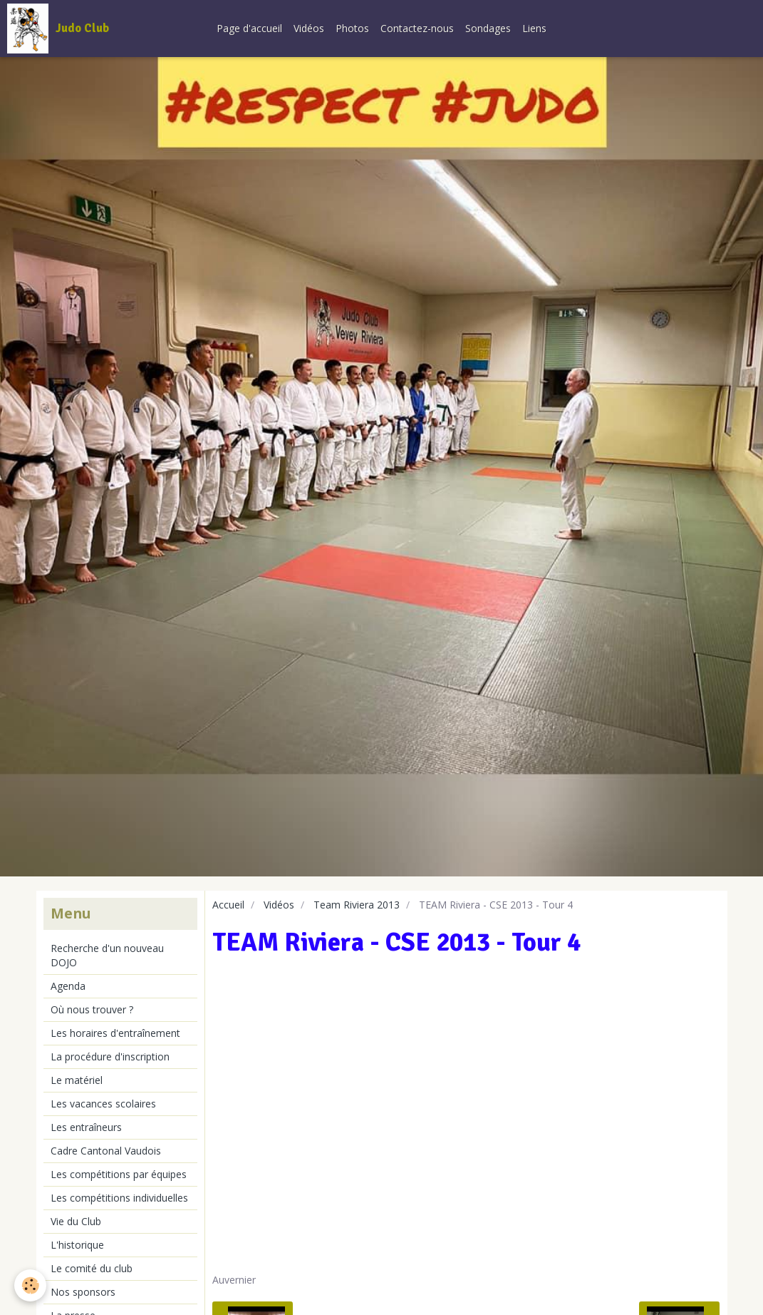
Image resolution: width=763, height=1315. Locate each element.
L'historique (77, 1245)
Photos (352, 28)
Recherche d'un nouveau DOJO (107, 955)
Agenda (68, 986)
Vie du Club (76, 1221)
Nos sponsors (83, 1292)
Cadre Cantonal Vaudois (106, 1150)
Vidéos (309, 28)
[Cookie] (30, 1285)
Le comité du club (92, 1268)
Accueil (228, 904)
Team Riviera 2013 (356, 904)
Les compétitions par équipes (119, 1174)
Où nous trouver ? (92, 1009)
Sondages (488, 28)
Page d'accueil (249, 28)
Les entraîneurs (86, 1127)
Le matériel (77, 1080)
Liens (534, 28)
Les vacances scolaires (103, 1103)
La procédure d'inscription (110, 1056)
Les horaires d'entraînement (115, 1033)
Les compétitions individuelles (119, 1197)
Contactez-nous (417, 28)
